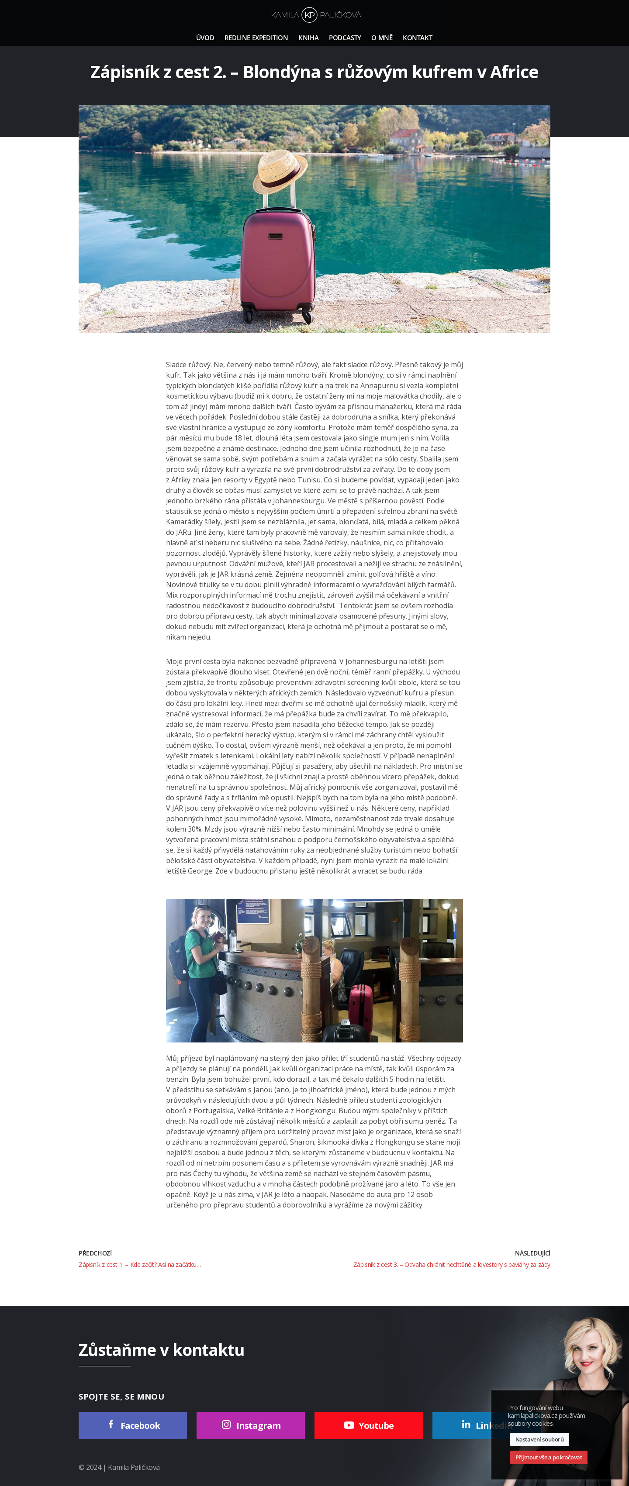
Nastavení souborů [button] (539, 1439)
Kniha (308, 37)
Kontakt (417, 37)
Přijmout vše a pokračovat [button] (548, 1457)
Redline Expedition (256, 37)
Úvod (205, 37)
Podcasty (345, 37)
